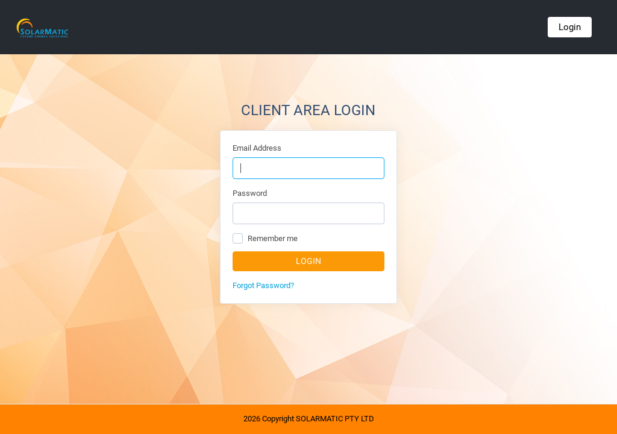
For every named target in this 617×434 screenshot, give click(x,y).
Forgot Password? (263, 285)
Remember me (273, 238)
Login (570, 27)
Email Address (257, 148)
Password (250, 193)
